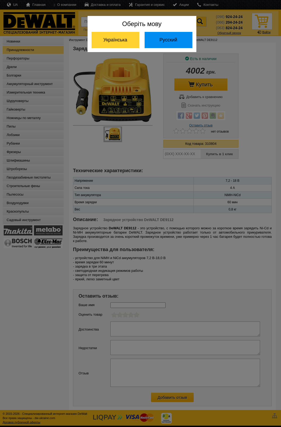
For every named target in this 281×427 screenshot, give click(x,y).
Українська (115, 40)
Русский (168, 40)
